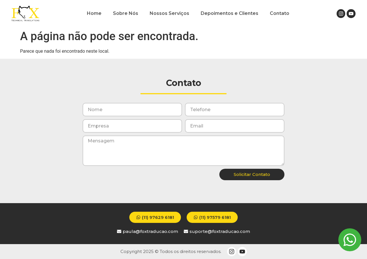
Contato (279, 13)
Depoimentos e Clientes (229, 13)
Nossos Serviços (169, 13)
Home (94, 13)
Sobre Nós (125, 13)
